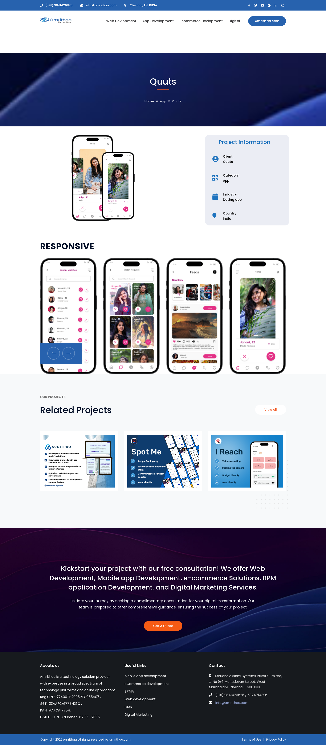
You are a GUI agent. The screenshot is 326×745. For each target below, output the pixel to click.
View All (270, 409)
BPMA (129, 691)
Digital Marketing (138, 714)
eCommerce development (147, 683)
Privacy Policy (276, 739)
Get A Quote (163, 626)
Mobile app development (145, 676)
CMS (128, 707)
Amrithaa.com (267, 21)
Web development (140, 699)
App (163, 101)
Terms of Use (251, 739)
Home (149, 101)
